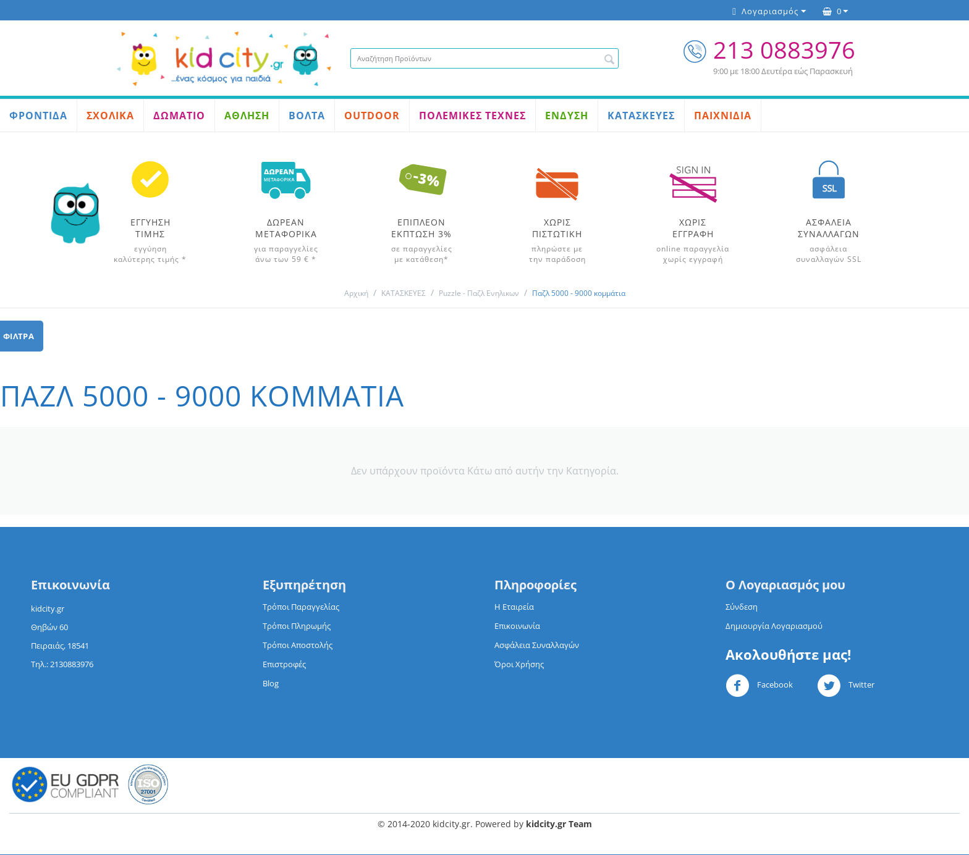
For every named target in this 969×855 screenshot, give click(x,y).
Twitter (845, 685)
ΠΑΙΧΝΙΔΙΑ (722, 115)
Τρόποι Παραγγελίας (301, 606)
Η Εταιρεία (514, 606)
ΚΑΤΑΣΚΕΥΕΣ (641, 115)
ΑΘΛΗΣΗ (246, 115)
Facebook (759, 685)
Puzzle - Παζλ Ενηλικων (479, 293)
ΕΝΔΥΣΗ (566, 115)
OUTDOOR (372, 115)
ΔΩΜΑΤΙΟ (179, 115)
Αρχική (356, 293)
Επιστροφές (284, 664)
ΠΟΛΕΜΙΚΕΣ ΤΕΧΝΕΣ (472, 115)
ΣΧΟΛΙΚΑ (110, 115)
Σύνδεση (742, 606)
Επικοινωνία (517, 625)
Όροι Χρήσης (519, 664)
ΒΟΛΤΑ (307, 115)
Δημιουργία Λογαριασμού (774, 625)
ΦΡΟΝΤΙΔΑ (38, 115)
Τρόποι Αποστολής (297, 645)
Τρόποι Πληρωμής (297, 625)
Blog (271, 683)
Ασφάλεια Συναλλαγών (536, 645)
